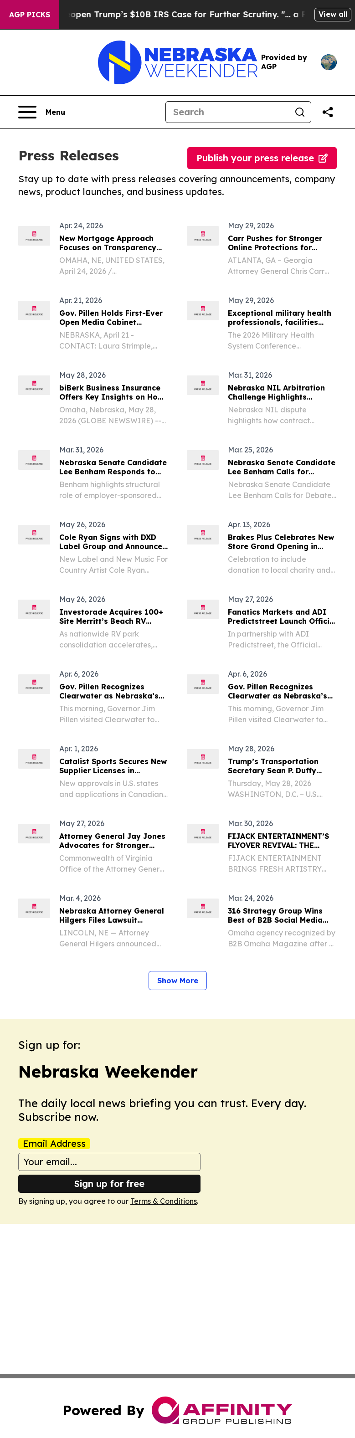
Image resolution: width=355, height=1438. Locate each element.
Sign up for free (109, 1183)
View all (333, 14)
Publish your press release (262, 158)
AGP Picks (29, 14)
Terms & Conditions (163, 1201)
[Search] (227, 112)
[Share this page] (328, 112)
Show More (177, 980)
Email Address (54, 1143)
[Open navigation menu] (41, 112)
